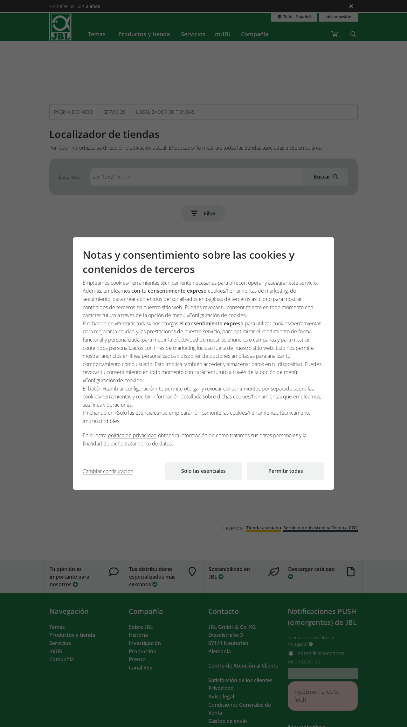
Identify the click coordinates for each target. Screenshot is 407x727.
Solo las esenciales (203, 470)
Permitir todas (285, 470)
